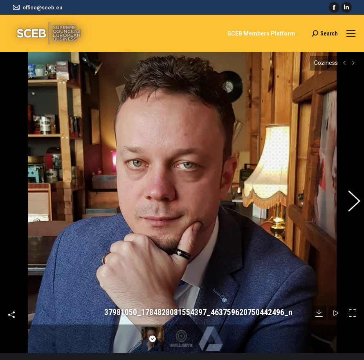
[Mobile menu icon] (351, 33)
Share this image (11, 293)
